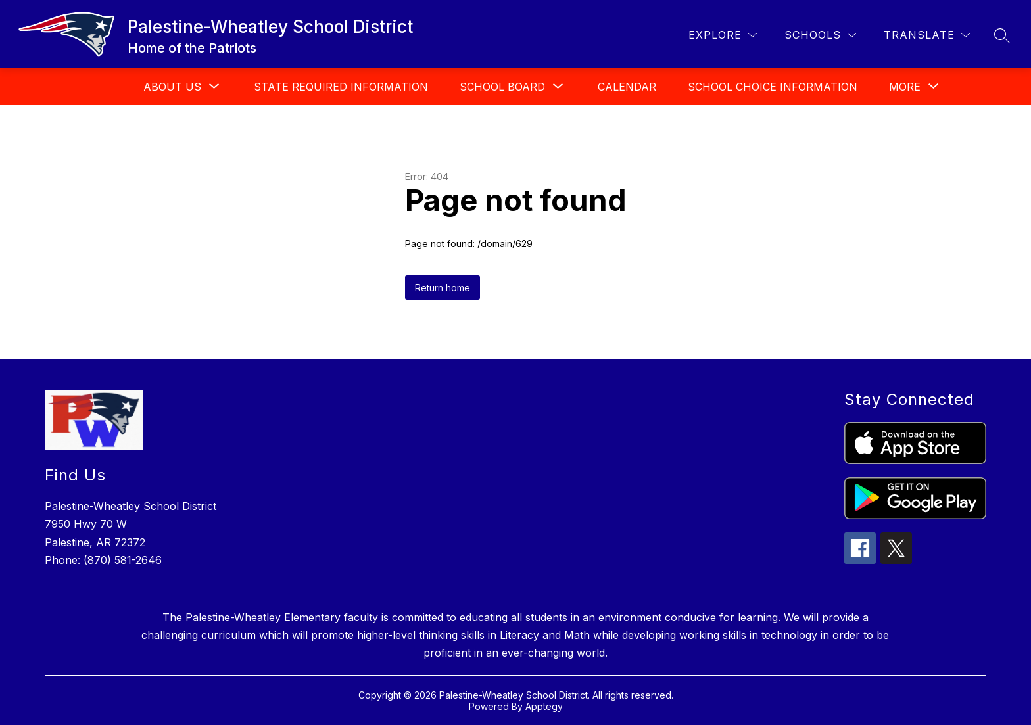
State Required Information (341, 86)
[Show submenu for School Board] (502, 87)
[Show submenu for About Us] (172, 87)
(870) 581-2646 (123, 560)
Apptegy (544, 706)
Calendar (627, 86)
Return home (442, 287)
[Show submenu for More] (905, 87)
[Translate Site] (926, 35)
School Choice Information (772, 86)
